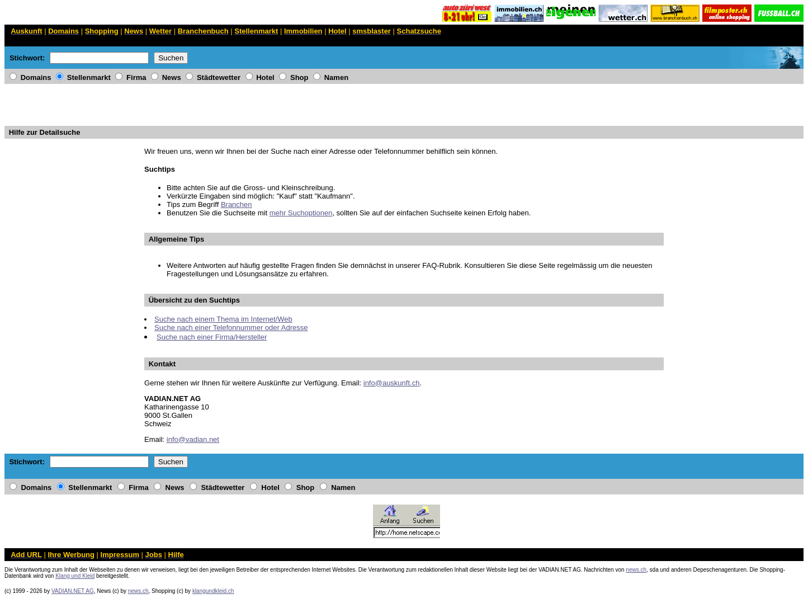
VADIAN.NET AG (72, 591)
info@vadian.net (193, 439)
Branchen (236, 204)
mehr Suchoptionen (301, 213)
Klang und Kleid (74, 576)
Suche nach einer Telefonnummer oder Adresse (231, 327)
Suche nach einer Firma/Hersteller (212, 337)
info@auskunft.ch (391, 383)
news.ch (636, 570)
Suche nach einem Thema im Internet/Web (223, 319)
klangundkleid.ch (213, 591)
